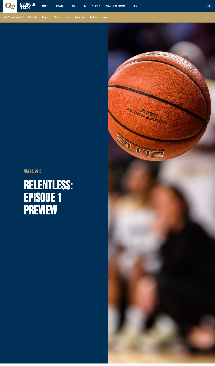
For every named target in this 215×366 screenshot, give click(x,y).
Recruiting (80, 19)
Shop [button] (90, 7)
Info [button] (147, 7)
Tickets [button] (62, 7)
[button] (209, 7)
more (105, 19)
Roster (45, 19)
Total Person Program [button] (124, 7)
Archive (93, 19)
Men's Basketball (13, 19)
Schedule (32, 19)
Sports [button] (46, 7)
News (66, 19)
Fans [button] (76, 7)
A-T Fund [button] (102, 7)
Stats (56, 19)
